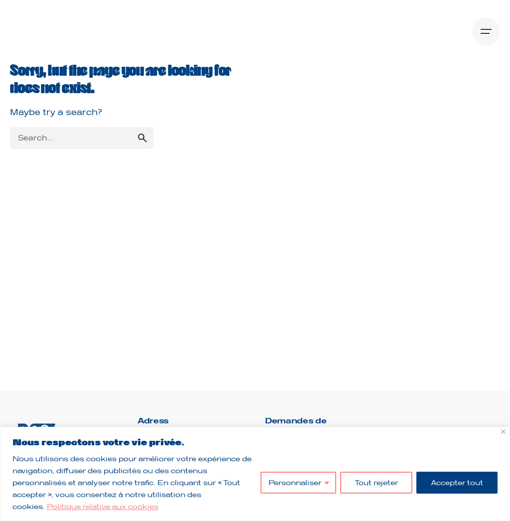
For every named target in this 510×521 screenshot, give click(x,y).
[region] (255, 474)
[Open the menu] (486, 31)
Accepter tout (457, 482)
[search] (142, 138)
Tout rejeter (376, 482)
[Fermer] (503, 431)
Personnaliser (294, 482)
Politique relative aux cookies (102, 506)
